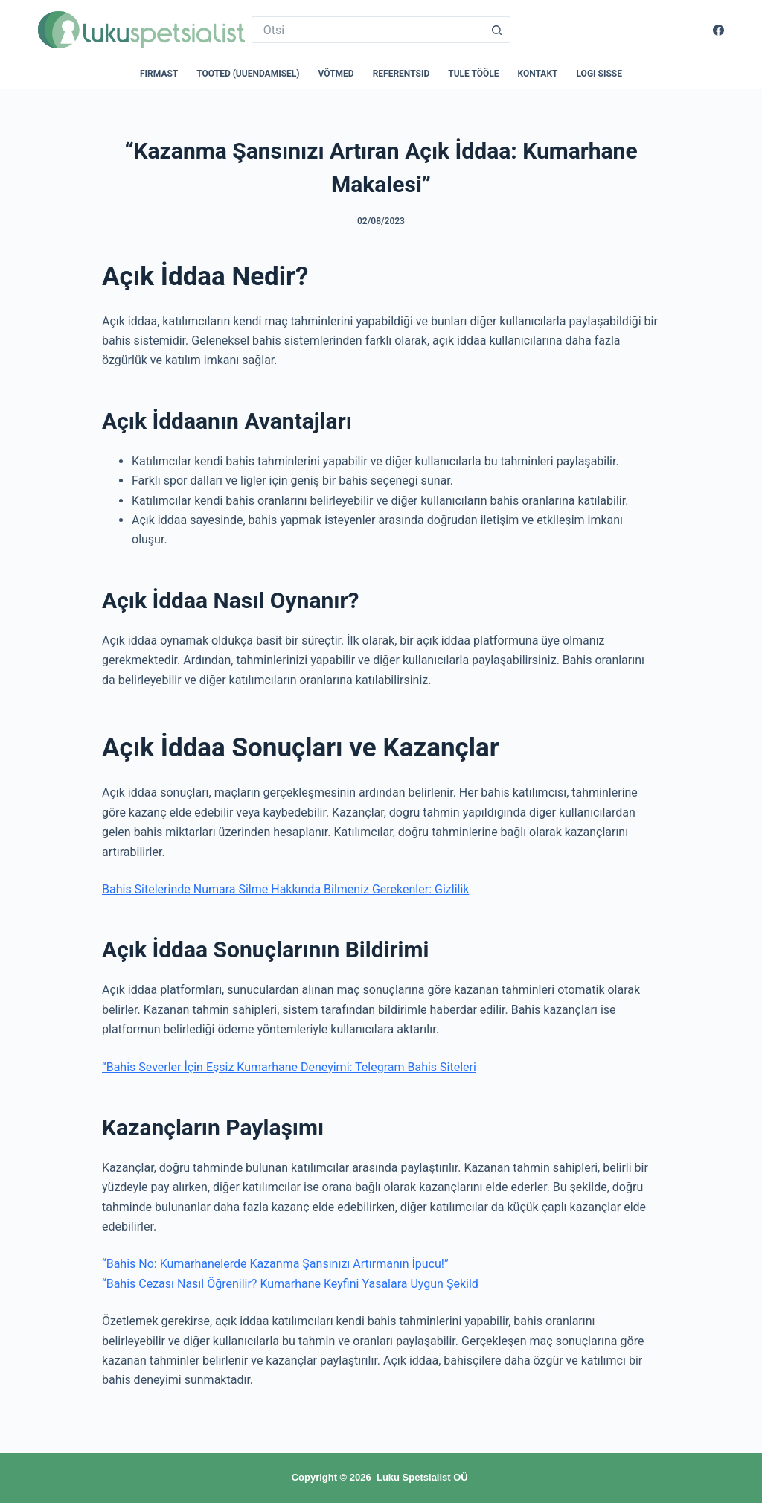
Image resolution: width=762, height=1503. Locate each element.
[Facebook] (718, 30)
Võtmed (336, 73)
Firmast (159, 73)
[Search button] (497, 29)
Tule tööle (473, 73)
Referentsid (401, 73)
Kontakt (538, 73)
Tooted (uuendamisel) (247, 73)
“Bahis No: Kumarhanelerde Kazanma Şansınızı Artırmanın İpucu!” (275, 1264)
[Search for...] (368, 29)
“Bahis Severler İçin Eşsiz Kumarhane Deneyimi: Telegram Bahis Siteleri (289, 1067)
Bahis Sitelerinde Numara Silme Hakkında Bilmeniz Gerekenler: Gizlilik (285, 889)
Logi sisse (600, 73)
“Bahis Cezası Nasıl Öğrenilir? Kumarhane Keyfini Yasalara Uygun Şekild (290, 1284)
